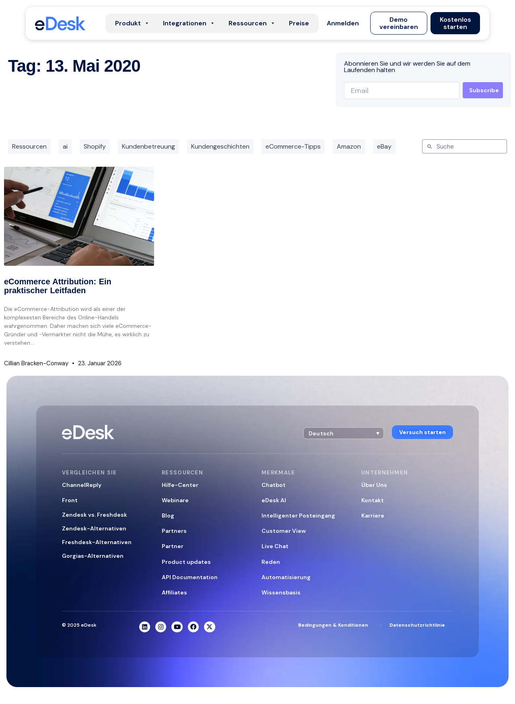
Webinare (175, 500)
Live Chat (275, 546)
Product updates (186, 561)
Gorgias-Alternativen (93, 555)
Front (70, 500)
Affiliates (174, 592)
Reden (271, 561)
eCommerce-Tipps (293, 146)
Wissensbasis (281, 592)
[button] (343, 23)
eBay (384, 146)
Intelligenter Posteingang (298, 515)
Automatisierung (286, 577)
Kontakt (372, 500)
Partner (172, 546)
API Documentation (190, 577)
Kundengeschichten (220, 146)
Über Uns (374, 485)
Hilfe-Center (180, 485)
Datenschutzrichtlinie (417, 625)
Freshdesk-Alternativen (97, 542)
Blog (168, 515)
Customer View (284, 530)
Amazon (349, 146)
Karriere (372, 515)
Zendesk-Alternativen (94, 528)
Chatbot (274, 485)
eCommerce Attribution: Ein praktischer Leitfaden (57, 286)
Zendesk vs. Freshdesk (94, 514)
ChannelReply (81, 485)
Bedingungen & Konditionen (333, 625)
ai (65, 146)
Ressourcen (29, 146)
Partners (174, 530)
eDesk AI (274, 500)
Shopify (95, 146)
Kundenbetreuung (148, 146)
